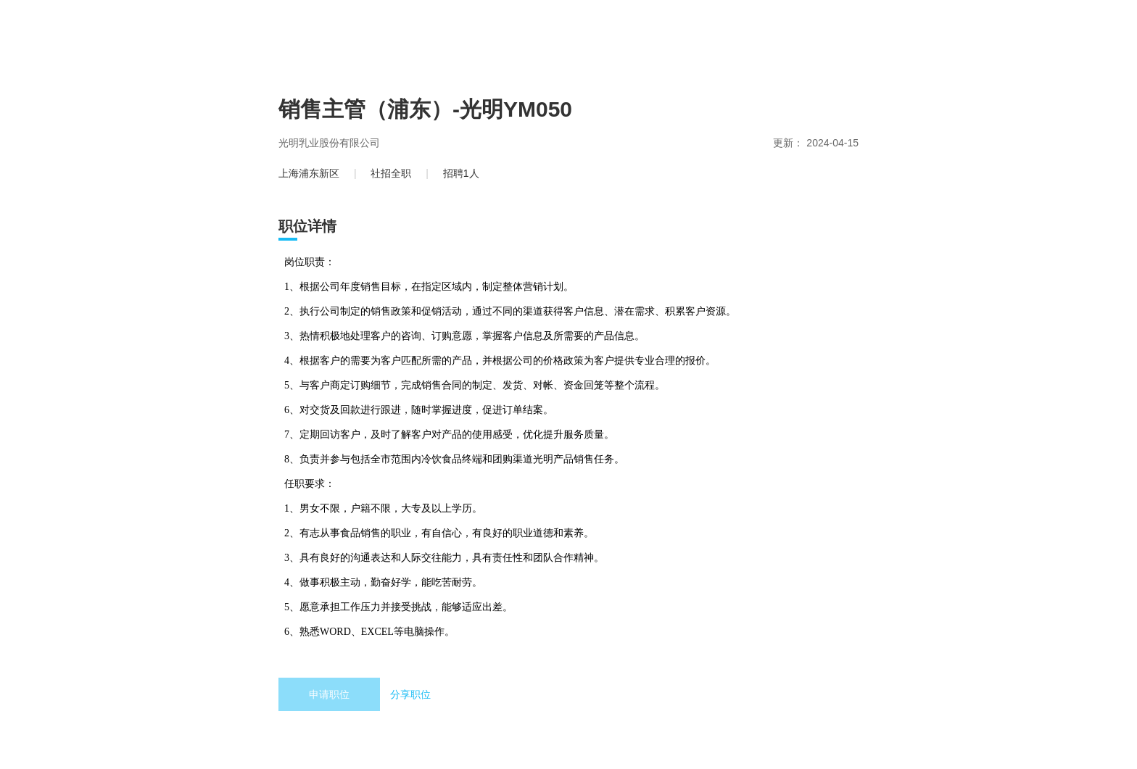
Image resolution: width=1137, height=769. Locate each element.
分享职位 (410, 694)
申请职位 (329, 694)
